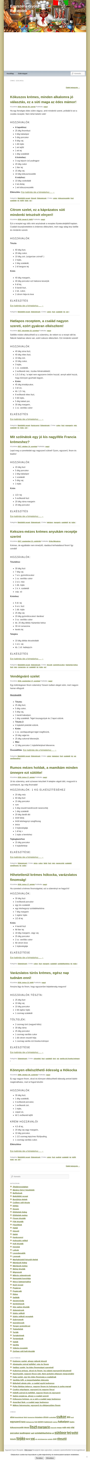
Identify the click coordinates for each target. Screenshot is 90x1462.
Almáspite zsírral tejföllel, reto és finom (31, 1364)
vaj (30, 201)
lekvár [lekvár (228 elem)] (26, 1427)
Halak (15, 1228)
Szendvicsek (18, 1323)
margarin (57, 522)
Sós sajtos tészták (21, 1307)
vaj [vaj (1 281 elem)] (33, 1438)
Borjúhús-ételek (20, 1199)
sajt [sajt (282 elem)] (32, 1433)
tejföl (22, 201)
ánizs (36, 863)
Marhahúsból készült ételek (25, 1259)
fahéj (45, 863)
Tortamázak (18, 1338)
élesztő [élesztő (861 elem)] (62, 1438)
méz (75, 425)
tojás (27, 201)
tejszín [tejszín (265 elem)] (13, 1439)
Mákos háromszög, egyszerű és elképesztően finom (36, 1405)
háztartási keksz (72, 665)
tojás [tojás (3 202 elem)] (20, 1438)
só (27, 667)
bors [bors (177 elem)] (25, 1417)
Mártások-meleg (20, 1266)
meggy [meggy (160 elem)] (59, 1427)
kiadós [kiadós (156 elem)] (72, 1422)
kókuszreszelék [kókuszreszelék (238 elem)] (17, 1427)
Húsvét (33, 198)
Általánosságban (20, 1187)
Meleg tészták (19, 1269)
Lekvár (16, 1250)
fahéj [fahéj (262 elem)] (23, 1422)
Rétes (15, 1294)
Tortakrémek (18, 1335)
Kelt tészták (18, 1244)
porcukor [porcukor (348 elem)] (14, 1433)
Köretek (16, 1247)
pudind (58, 1157)
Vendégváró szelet (25, 676)
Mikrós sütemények (22, 1275)
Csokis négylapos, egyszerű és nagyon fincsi (34, 1389)
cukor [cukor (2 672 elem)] (61, 1417)
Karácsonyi (35, 425)
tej (18, 201)
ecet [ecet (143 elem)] (72, 1417)
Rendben (39, 1458)
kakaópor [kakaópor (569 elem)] (63, 1421)
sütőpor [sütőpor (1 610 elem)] (60, 1432)
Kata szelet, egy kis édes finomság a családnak (34, 1377)
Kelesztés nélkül (20, 1240)
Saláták (16, 1297)
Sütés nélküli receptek (23, 1316)
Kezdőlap (10, 73)
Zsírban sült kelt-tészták (24, 1351)
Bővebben (50, 1458)
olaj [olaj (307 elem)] (72, 1427)
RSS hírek (28, 1450)
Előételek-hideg (20, 1212)
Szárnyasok (18, 1319)
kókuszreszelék (64, 198)
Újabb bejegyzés (73, 87)
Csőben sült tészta (21, 1202)
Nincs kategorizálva (22, 1282)
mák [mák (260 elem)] (64, 1427)
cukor (55, 198)
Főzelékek (17, 1225)
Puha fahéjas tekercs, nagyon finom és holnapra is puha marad (42, 1386)
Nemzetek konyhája (22, 1278)
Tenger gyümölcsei (21, 1326)
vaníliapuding (15, 758)
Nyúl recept (18, 1285)
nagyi (46, 107)
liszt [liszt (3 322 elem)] (33, 1427)
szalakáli (13, 201)
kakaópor (55, 756)
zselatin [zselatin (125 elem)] (50, 1439)
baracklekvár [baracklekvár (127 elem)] (19, 1417)
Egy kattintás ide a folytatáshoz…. (38, 192)
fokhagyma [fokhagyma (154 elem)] (30, 1422)
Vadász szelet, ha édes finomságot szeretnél (33, 1367)
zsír (67, 312)
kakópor (50, 522)
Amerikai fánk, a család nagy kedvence (31, 1402)
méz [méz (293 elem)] (68, 1427)
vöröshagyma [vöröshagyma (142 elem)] (42, 1439)
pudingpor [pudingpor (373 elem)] (25, 1433)
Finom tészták (19, 1218)
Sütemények (41, 198)
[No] (87, 1456)
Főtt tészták (18, 1221)
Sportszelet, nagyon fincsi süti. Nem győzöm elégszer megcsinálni (43, 1374)
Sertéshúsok (18, 1304)
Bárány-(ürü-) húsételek (24, 1190)
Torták (15, 1332)
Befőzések (17, 1193)
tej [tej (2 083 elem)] (69, 1433)
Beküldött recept (24, 198)
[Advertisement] (45, 51)
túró (54, 1059)
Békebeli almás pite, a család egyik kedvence (33, 1383)
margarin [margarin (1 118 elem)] (43, 1427)
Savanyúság (18, 1301)
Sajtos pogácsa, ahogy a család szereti (31, 1396)
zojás (24, 865)
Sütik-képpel (22, 73)
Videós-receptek (20, 1348)
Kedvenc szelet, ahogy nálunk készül (30, 1361)
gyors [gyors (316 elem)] (41, 1422)
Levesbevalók (19, 1253)
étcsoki (49, 665)
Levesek (16, 1256)
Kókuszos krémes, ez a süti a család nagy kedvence (37, 1399)
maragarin (69, 425)
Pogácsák (17, 1291)
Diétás (15, 1206)
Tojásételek (18, 1329)
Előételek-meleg (20, 1215)
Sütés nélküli (19, 1313)
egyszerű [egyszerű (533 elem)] (15, 1421)
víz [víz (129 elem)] (36, 1439)
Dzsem (16, 1209)
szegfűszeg (14, 865)
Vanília (16, 1345)
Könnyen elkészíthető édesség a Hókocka (43, 1070)
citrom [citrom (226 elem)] (46, 1417)
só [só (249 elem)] (53, 1433)
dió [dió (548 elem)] (68, 1417)
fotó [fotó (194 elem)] (36, 1422)
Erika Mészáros (55, 541)
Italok (15, 1234)
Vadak (15, 1342)
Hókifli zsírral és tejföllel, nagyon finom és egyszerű (36, 1393)
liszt (72, 198)
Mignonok (17, 1272)
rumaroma (22, 667)
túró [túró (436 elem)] (28, 1439)
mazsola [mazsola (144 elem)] (53, 1427)
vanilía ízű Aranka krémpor (70, 1059)
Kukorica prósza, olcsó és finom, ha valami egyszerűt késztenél (42, 1371)
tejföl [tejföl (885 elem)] (74, 1432)
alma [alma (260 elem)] (12, 1417)
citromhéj (37, 1059)
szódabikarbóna (64, 964)
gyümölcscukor (59, 665)
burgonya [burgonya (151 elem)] (31, 1417)
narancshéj (60, 863)
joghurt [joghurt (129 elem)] (55, 1422)
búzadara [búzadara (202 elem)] (39, 1417)
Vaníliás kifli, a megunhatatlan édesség (31, 1380)
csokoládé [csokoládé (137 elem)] (52, 1417)
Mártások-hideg (20, 1263)
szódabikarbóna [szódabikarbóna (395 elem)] (43, 1433)
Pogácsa (17, 1288)
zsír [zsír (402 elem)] (55, 1439)
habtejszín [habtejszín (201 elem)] (48, 1422)
